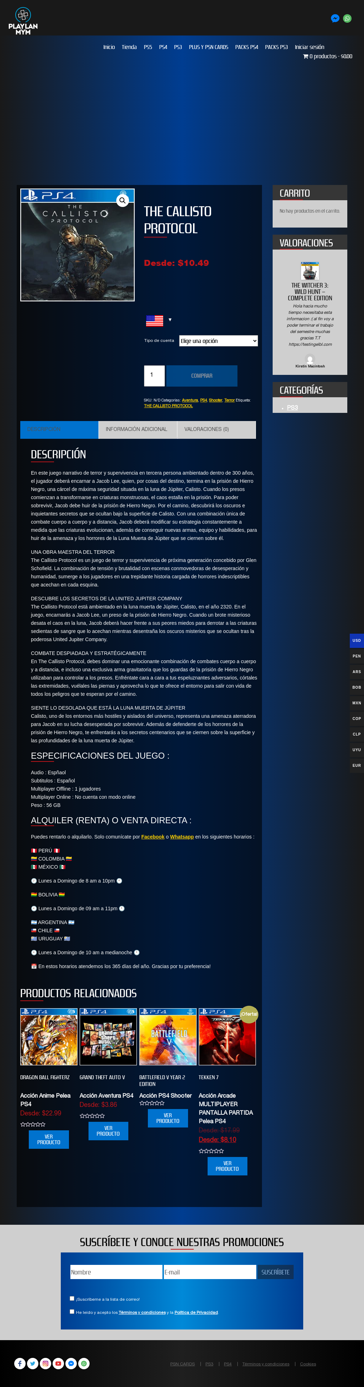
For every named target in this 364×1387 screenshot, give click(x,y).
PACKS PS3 (276, 47)
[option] (310, 316)
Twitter (32, 1363)
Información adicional (136, 429)
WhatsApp (84, 1363)
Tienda (129, 47)
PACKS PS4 (246, 47)
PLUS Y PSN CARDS (208, 47)
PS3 (178, 47)
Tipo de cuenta (159, 341)
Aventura (190, 401)
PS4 (163, 47)
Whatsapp (182, 837)
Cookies (308, 1364)
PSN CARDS (182, 1364)
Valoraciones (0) (206, 429)
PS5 (148, 47)
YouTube (58, 1363)
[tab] (59, 430)
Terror (229, 401)
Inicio (109, 47)
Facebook (153, 837)
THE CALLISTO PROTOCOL (168, 406)
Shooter (215, 401)
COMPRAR (201, 375)
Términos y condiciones (142, 1313)
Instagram (45, 1363)
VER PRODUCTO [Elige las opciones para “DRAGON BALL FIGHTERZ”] (48, 1139)
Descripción (43, 429)
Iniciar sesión (309, 47)
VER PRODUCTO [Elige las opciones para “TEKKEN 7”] (227, 1166)
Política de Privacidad (196, 1313)
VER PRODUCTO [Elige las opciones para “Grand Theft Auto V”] (108, 1131)
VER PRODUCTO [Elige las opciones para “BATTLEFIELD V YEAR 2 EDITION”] (168, 1118)
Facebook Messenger (71, 1363)
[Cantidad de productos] (154, 376)
